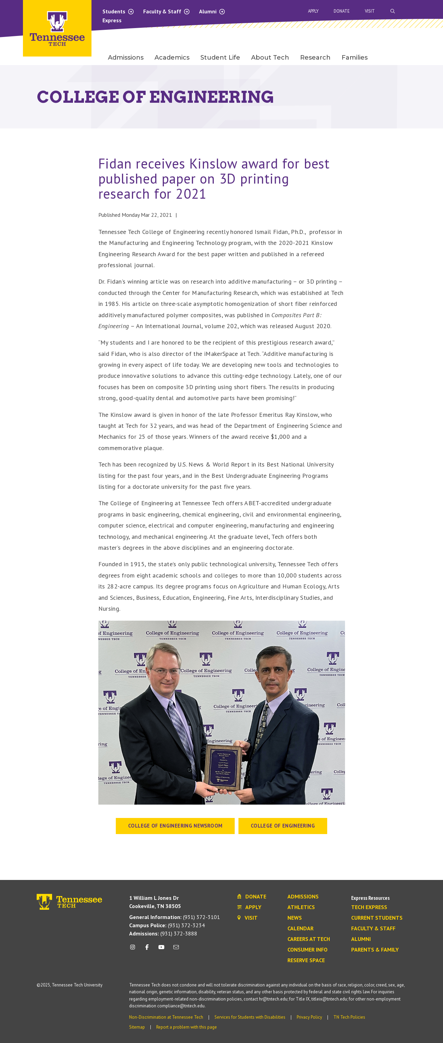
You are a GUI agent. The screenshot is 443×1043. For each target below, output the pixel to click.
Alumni (212, 11)
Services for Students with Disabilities (249, 1017)
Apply (313, 11)
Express (112, 20)
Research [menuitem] (315, 57)
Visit (370, 11)
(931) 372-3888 (163, 933)
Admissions (303, 897)
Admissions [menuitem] (126, 57)
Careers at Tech (308, 939)
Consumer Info (307, 950)
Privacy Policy (309, 1017)
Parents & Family (375, 950)
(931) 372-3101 (174, 917)
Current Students (377, 918)
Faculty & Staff (166, 11)
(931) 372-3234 (167, 925)
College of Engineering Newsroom (175, 825)
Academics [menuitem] (172, 57)
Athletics (301, 907)
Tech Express (369, 907)
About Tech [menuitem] (270, 57)
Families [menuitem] (355, 57)
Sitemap (137, 1027)
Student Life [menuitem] (220, 57)
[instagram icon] (134, 949)
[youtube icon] (161, 949)
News (294, 918)
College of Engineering (283, 825)
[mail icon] (176, 949)
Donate (342, 11)
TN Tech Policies (349, 1017)
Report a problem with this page (186, 1027)
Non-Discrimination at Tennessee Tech (166, 1017)
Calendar (300, 929)
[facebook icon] (147, 949)
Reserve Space (306, 960)
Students (118, 11)
